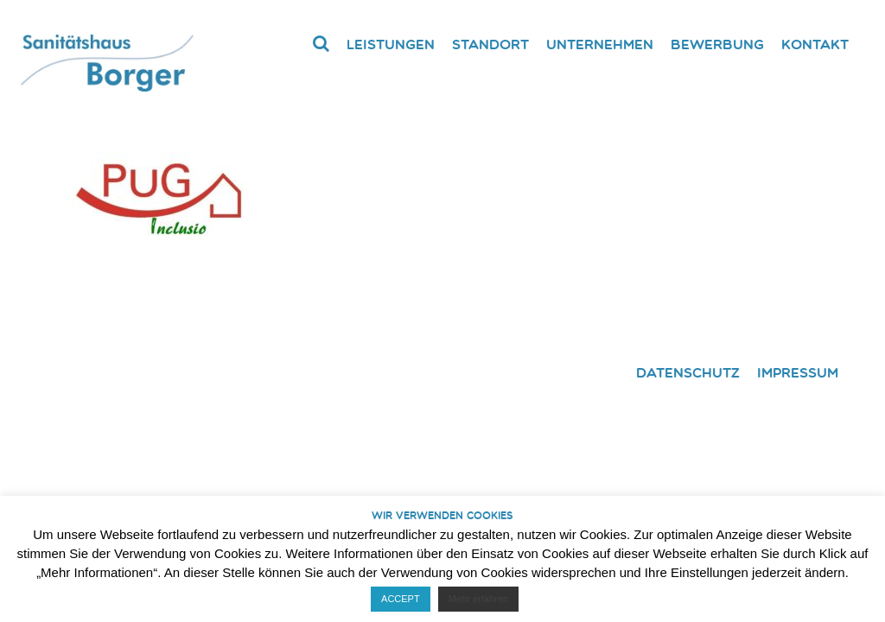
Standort (490, 44)
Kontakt (815, 44)
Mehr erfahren (478, 598)
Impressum (797, 372)
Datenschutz (688, 372)
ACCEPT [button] (400, 598)
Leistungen (391, 44)
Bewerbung (717, 44)
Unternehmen (599, 44)
